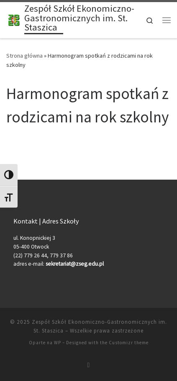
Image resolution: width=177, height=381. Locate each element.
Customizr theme (129, 342)
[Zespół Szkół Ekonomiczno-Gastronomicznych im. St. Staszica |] (13, 19)
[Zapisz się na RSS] (88, 365)
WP (57, 342)
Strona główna (24, 55)
